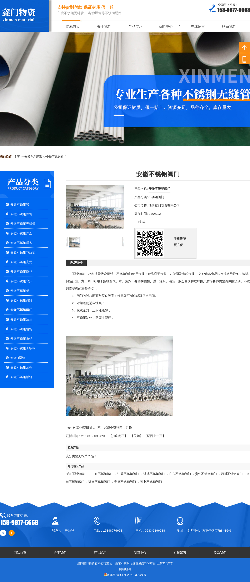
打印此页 (118, 436)
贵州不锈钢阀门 (206, 474)
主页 (17, 156)
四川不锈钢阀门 (232, 474)
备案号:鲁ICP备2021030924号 (126, 575)
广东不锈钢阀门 (180, 474)
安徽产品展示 (33, 156)
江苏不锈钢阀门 (128, 474)
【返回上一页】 (155, 436)
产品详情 (76, 263)
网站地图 (125, 569)
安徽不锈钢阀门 (56, 156)
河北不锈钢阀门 (151, 481)
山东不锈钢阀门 (102, 474)
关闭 (137, 436)
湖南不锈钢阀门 (99, 481)
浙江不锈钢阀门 (77, 474)
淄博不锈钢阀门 (154, 474)
